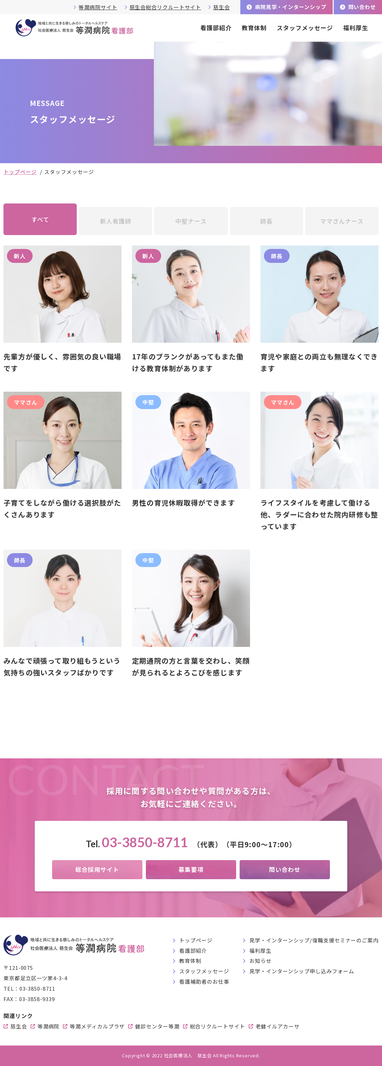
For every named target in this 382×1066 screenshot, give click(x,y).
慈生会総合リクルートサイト (165, 7)
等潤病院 (49, 1026)
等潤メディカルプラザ (97, 1026)
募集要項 (191, 869)
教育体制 (254, 27)
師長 (266, 221)
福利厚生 (355, 27)
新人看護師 (115, 221)
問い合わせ (362, 6)
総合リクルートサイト (217, 1026)
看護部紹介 (216, 27)
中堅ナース (190, 221)
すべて (40, 219)
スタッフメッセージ (305, 27)
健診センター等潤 (157, 1026)
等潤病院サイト (97, 7)
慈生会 (221, 7)
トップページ (19, 171)
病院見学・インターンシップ (290, 6)
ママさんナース (342, 221)
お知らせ (260, 960)
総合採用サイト (97, 869)
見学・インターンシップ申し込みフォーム (301, 971)
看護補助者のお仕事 (204, 981)
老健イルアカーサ (278, 1026)
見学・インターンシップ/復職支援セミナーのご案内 (314, 940)
